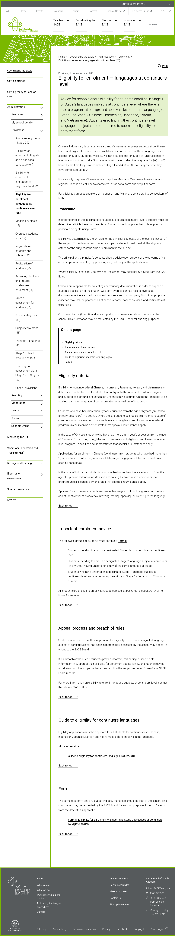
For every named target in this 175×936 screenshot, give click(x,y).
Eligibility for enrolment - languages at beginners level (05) (27, 179)
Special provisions (26, 388)
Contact (93, 11)
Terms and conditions (84, 929)
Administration (106, 56)
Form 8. (94, 229)
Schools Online (114, 11)
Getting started (16, 80)
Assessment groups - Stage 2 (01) (27, 140)
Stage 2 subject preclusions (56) (25, 356)
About (76, 11)
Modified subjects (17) (26, 223)
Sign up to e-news (119, 904)
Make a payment (118, 891)
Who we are (43, 885)
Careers (41, 911)
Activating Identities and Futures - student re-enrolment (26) (27, 283)
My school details (22, 122)
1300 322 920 (157, 893)
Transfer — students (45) (27, 343)
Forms (15, 418)
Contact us (116, 898)
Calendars (58, 11)
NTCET (11, 500)
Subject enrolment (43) (26, 330)
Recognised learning (19, 463)
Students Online (140, 11)
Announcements (119, 878)
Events (39, 11)
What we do (43, 890)
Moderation (18, 402)
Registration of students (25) (24, 266)
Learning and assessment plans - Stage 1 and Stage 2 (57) (27, 372)
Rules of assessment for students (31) (24, 302)
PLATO (163, 11)
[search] (153, 25)
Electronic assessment (14, 476)
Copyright (139, 929)
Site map (41, 929)
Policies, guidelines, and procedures (49, 905)
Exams (15, 410)
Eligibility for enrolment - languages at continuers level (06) (25, 203)
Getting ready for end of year (21, 94)
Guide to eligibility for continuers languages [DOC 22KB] (101, 756)
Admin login (159, 929)
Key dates (17, 114)
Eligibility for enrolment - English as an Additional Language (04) (27, 157)
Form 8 (122, 540)
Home (23, 11)
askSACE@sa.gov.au (160, 888)
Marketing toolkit (17, 437)
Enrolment (124, 56)
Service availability (119, 885)
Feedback (122, 929)
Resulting (17, 395)
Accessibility (60, 929)
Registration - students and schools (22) (23, 251)
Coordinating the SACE (82, 56)
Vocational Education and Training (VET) (22, 450)
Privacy (106, 929)
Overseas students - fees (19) (27, 236)
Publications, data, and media (49, 896)
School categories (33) (26, 317)
